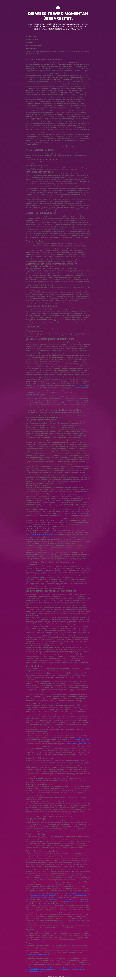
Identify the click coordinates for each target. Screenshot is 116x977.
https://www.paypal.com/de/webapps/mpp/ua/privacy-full (41, 534)
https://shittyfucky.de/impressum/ (34, 147)
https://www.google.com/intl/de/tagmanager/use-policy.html (59, 832)
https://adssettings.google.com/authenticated (43, 895)
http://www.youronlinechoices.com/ (42, 389)
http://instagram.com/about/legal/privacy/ (59, 899)
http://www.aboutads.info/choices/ (78, 387)
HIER (30, 26)
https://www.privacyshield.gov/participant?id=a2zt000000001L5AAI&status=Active (48, 969)
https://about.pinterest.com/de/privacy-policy (76, 901)
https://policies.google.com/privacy (79, 894)
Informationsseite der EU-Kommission (69, 303)
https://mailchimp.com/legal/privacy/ (79, 739)
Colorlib (67, 976)
